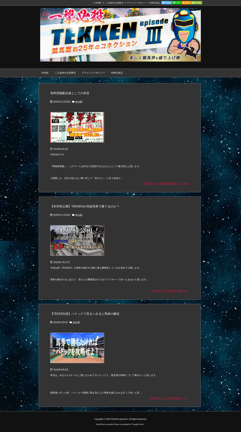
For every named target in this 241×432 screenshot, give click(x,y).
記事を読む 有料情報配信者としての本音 (166, 183)
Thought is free (137, 424)
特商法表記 (155, 3)
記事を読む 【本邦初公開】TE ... (170, 291)
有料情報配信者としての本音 (69, 93)
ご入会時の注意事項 (114, 3)
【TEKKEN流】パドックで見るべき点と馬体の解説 (84, 313)
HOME (98, 3)
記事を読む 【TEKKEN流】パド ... (169, 398)
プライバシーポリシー (137, 3)
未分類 (78, 101)
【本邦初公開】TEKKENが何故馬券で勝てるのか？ (84, 206)
